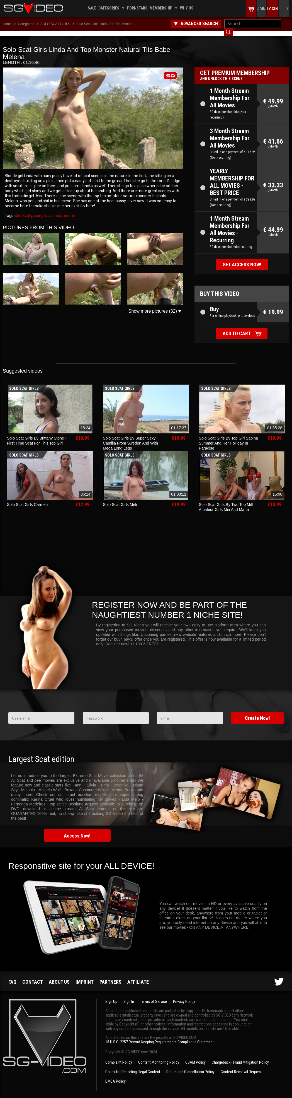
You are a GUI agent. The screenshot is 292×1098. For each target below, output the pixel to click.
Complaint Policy (118, 1056)
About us (59, 976)
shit (18, 210)
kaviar (49, 210)
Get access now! (242, 259)
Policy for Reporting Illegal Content (132, 1066)
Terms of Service (153, 996)
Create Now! (257, 712)
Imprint (85, 976)
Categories (108, 8)
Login (272, 9)
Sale (92, 8)
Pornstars (137, 8)
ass (58, 210)
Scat (25, 210)
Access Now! (77, 830)
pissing (36, 210)
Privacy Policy (184, 996)
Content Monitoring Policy (158, 1056)
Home (7, 24)
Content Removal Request (241, 1066)
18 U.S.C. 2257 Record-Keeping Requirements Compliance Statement (159, 1036)
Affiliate (138, 976)
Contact (32, 976)
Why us (186, 8)
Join (261, 9)
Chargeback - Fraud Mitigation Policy (240, 1056)
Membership (161, 8)
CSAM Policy (195, 1056)
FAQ (12, 976)
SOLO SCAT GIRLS (55, 24)
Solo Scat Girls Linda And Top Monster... (106, 24)
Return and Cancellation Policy (190, 1066)
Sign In (128, 996)
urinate (68, 210)
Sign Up (111, 996)
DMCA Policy (115, 1075)
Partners (110, 976)
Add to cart (237, 328)
